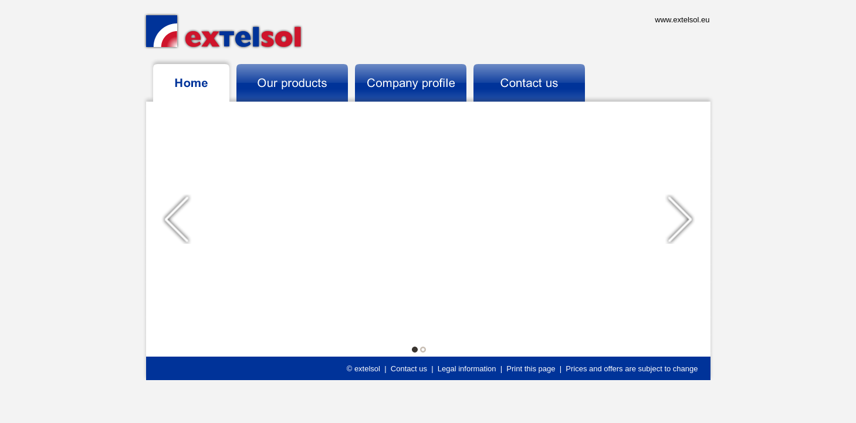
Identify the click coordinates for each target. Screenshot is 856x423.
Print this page (530, 368)
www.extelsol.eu (682, 19)
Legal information (467, 368)
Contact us (409, 368)
